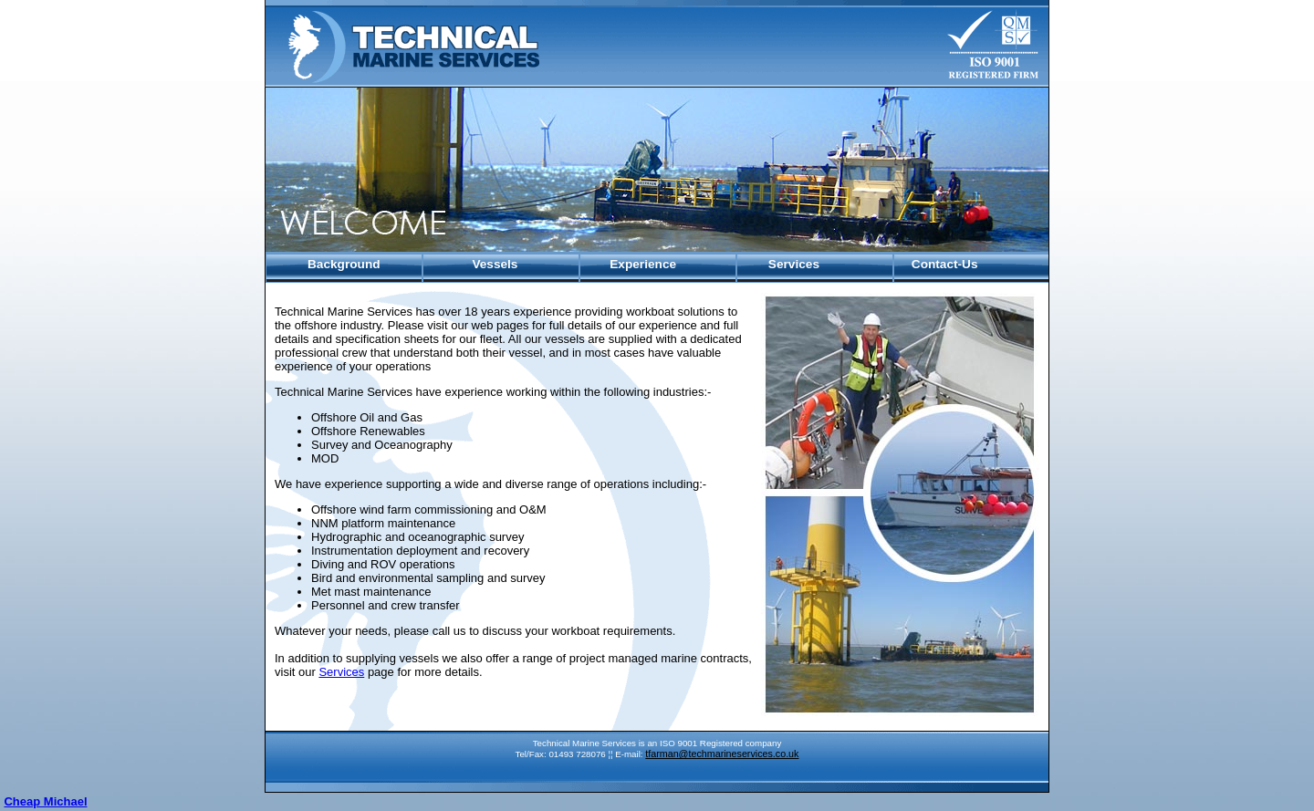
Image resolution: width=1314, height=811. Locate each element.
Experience (643, 264)
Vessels (494, 264)
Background (344, 264)
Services (793, 264)
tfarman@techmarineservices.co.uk (721, 753)
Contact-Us (945, 264)
